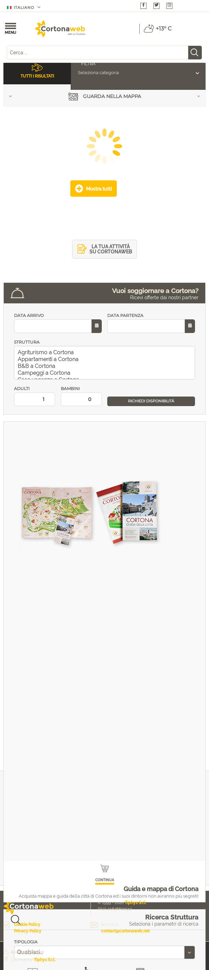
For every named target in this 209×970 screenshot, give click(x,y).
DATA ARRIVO (58, 323)
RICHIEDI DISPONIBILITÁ (151, 401)
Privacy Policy (27, 931)
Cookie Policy (27, 924)
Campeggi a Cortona (106, 373)
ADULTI (34, 396)
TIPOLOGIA (26, 941)
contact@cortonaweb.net (125, 931)
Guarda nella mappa (104, 97)
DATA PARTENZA (151, 323)
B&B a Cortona (106, 366)
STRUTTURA (27, 342)
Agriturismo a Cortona (106, 352)
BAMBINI (81, 396)
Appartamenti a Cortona (106, 359)
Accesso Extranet (27, 952)
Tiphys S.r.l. (136, 902)
